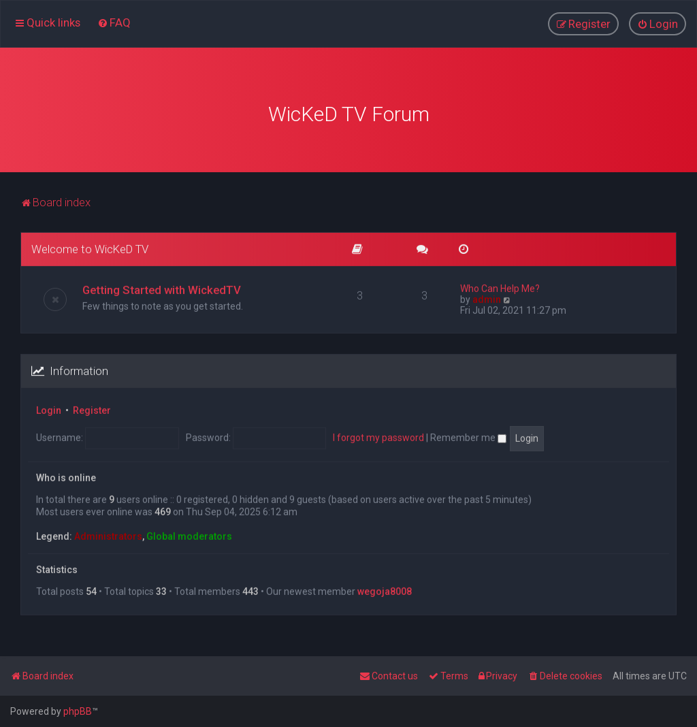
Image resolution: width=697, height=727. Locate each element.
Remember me (468, 435)
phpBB (77, 711)
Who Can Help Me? (500, 286)
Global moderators (189, 534)
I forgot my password (378, 435)
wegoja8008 (384, 589)
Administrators (108, 534)
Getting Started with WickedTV (161, 288)
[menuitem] (114, 22)
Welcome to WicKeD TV (89, 247)
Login (48, 408)
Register (92, 408)
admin (486, 297)
